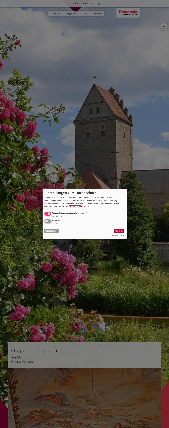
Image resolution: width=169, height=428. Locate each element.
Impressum (88, 206)
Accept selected (51, 231)
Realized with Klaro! (117, 236)
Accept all (119, 231)
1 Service (57, 216)
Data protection (75, 206)
